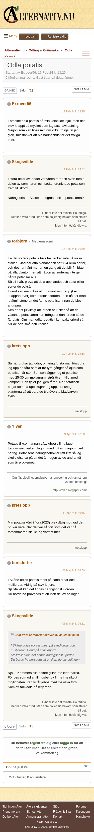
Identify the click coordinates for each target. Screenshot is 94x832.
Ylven (17, 426)
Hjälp (40, 821)
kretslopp (21, 346)
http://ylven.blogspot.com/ (70, 490)
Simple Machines (59, 826)
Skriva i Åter (34, 811)
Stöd (56, 806)
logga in (66, 743)
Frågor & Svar (62, 811)
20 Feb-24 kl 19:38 (73, 353)
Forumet (81, 806)
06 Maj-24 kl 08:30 (73, 570)
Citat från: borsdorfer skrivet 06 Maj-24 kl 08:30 (47, 634)
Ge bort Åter (11, 816)
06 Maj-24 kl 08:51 (73, 623)
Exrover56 (21, 104)
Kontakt (58, 816)
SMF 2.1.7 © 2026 (36, 826)
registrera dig (40, 743)
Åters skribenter (36, 806)
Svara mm (81, 89)
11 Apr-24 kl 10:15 (74, 512)
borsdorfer (22, 563)
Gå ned (10, 90)
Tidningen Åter (12, 806)
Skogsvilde (22, 162)
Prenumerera (11, 811)
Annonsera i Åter (37, 816)
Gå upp (10, 726)
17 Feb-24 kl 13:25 (73, 111)
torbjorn (19, 241)
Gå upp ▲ (51, 821)
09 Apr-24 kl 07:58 (74, 434)
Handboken (83, 816)
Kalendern (83, 811)
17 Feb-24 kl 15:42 (73, 169)
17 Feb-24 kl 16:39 (73, 248)
